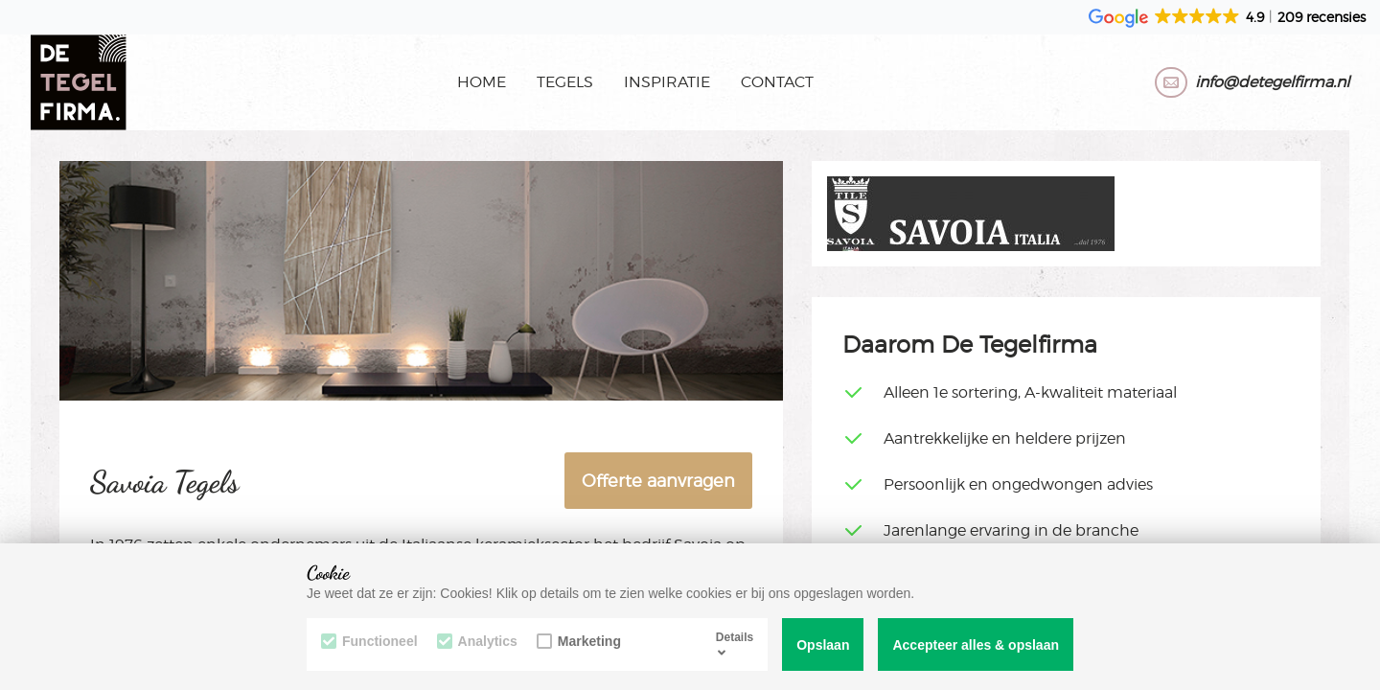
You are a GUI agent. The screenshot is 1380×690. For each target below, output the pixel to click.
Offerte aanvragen (658, 481)
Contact (777, 82)
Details (734, 644)
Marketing (579, 641)
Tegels (565, 82)
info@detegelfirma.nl (1272, 82)
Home (481, 82)
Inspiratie (667, 82)
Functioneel (369, 641)
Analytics (477, 641)
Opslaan (822, 645)
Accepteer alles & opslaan (975, 645)
